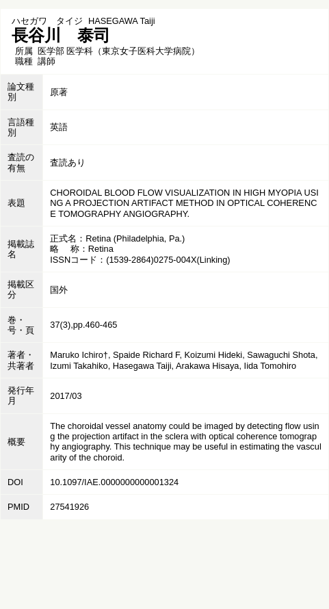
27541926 (69, 507)
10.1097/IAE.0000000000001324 (114, 482)
